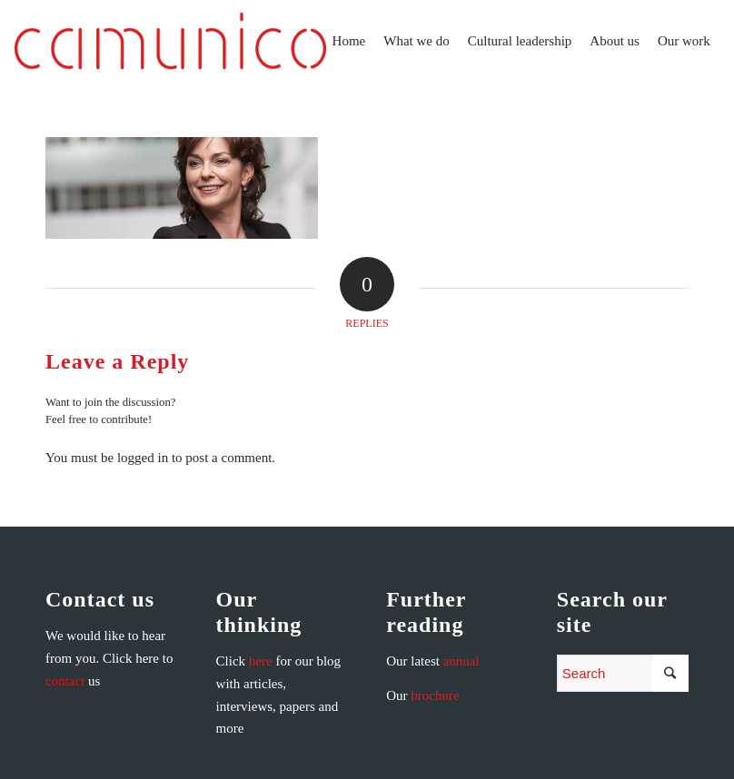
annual (461, 661)
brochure (435, 695)
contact (64, 681)
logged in (142, 457)
